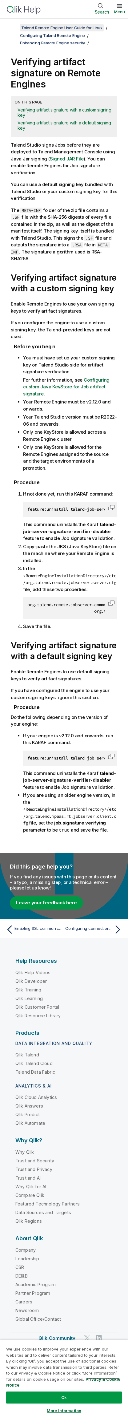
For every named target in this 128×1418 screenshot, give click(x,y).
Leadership (27, 1258)
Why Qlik (24, 1151)
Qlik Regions (28, 1220)
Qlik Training (28, 989)
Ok (64, 1397)
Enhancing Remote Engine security (52, 42)
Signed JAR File (67, 159)
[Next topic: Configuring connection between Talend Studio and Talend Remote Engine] (94, 929)
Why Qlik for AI (30, 1186)
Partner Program (32, 1292)
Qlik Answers (29, 1105)
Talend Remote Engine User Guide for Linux (61, 27)
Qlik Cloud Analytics (36, 1097)
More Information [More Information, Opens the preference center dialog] (64, 1410)
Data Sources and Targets (43, 1212)
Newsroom (27, 1310)
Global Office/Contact (38, 1318)
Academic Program (35, 1284)
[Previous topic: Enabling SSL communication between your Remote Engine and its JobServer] (34, 929)
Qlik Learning (29, 998)
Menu (119, 11)
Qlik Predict (27, 1114)
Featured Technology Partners (47, 1203)
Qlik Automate (30, 1122)
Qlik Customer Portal (37, 1006)
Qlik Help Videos (33, 972)
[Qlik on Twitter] (87, 1337)
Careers (23, 1301)
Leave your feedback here (46, 902)
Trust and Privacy (33, 1169)
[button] (111, 507)
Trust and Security (34, 1160)
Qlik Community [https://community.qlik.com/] (56, 1338)
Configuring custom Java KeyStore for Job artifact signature (66, 387)
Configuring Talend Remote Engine (52, 35)
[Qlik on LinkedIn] (98, 1337)
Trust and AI (28, 1177)
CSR (19, 1267)
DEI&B (21, 1275)
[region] (64, 1378)
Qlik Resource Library (38, 1015)
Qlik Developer (31, 980)
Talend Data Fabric (35, 1071)
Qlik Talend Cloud (34, 1063)
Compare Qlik (29, 1194)
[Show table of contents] (12, 28)
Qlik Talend (27, 1054)
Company (25, 1249)
